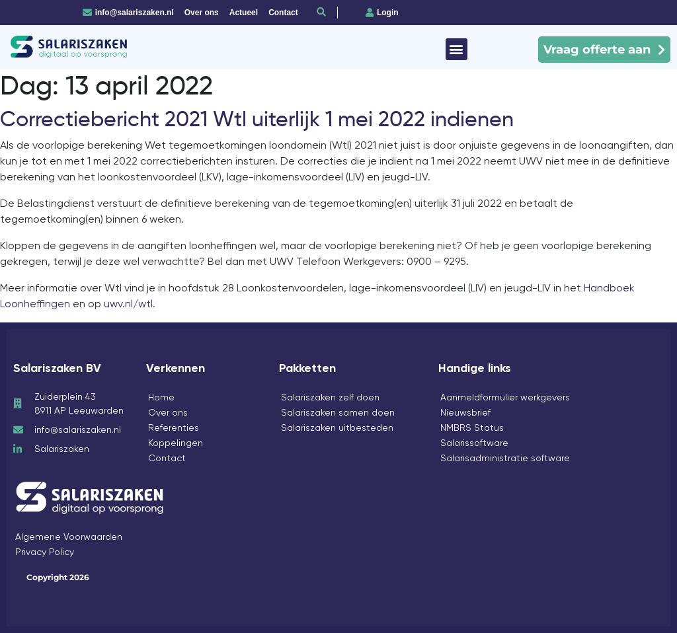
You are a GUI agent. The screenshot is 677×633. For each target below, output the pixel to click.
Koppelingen (175, 442)
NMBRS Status (472, 427)
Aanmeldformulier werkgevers (505, 397)
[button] (456, 49)
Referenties (173, 427)
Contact (167, 458)
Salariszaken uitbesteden (337, 427)
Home (161, 397)
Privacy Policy (44, 551)
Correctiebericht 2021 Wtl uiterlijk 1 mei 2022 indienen (257, 119)
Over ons (168, 412)
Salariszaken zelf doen (330, 397)
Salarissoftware (474, 442)
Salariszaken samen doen (338, 412)
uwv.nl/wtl (128, 303)
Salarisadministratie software (505, 458)
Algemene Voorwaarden (68, 536)
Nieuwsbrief (465, 412)
